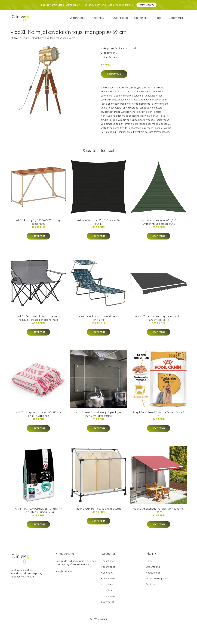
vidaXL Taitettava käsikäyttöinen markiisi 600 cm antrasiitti (158, 320)
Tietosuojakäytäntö (157, 580)
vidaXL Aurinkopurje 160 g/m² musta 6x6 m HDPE (98, 224)
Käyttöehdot (153, 574)
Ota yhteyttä (153, 569)
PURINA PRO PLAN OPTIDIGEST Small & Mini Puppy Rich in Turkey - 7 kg (38, 512)
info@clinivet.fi (64, 573)
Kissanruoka (120, 19)
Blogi (158, 19)
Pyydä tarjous (146, 5)
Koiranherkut (108, 586)
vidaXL (133, 50)
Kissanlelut (98, 19)
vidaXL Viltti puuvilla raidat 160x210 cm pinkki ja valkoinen (38, 416)
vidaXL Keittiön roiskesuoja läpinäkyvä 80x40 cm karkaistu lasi (98, 416)
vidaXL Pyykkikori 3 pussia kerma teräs (98, 510)
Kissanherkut (108, 563)
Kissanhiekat (108, 569)
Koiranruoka (77, 19)
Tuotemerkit (175, 19)
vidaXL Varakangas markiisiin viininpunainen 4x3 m (158, 512)
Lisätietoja (114, 76)
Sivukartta (151, 586)
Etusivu (14, 40)
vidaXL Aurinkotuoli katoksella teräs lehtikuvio (98, 320)
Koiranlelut (141, 19)
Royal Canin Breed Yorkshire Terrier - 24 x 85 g (158, 416)
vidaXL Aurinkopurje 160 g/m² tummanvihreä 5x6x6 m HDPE (159, 224)
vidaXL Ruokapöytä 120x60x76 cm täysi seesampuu (38, 224)
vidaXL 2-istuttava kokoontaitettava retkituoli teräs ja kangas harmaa (38, 320)
